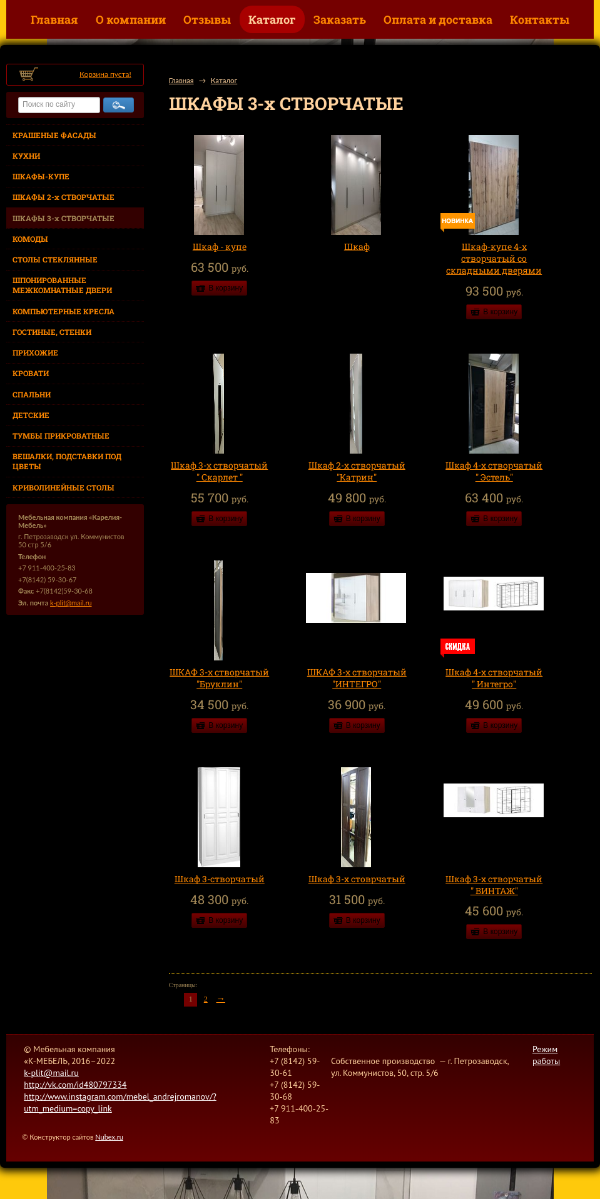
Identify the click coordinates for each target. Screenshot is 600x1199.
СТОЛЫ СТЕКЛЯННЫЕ (55, 259)
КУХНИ (26, 156)
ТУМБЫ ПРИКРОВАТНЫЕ (61, 435)
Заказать (339, 19)
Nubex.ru (109, 1137)
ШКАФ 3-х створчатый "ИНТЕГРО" (357, 678)
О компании (131, 19)
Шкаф (357, 246)
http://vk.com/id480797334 (75, 1084)
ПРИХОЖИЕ (35, 352)
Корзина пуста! (105, 74)
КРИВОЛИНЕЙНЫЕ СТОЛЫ (63, 487)
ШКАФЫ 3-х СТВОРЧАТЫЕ (63, 218)
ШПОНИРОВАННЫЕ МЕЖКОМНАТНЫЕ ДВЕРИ (62, 285)
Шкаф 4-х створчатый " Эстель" (493, 471)
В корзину (225, 288)
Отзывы (207, 19)
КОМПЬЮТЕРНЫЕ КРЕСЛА (63, 311)
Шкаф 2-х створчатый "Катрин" (356, 471)
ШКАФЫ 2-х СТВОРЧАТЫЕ (63, 197)
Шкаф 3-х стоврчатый (356, 879)
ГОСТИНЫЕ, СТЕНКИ (52, 332)
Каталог (272, 19)
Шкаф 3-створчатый (220, 879)
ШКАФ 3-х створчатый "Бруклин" (219, 678)
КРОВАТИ (31, 373)
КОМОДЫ (30, 239)
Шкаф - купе (220, 246)
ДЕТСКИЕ (31, 415)
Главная (54, 19)
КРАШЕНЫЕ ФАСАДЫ (54, 135)
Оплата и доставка (438, 19)
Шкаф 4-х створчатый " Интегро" (493, 678)
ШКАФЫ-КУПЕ (41, 176)
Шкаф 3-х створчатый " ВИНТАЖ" (493, 885)
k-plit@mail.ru (70, 603)
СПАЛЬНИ (32, 394)
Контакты (539, 19)
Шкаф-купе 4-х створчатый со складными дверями (494, 258)
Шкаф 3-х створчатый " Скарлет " (219, 471)
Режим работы (546, 1055)
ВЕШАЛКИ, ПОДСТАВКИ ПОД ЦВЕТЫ (67, 461)
